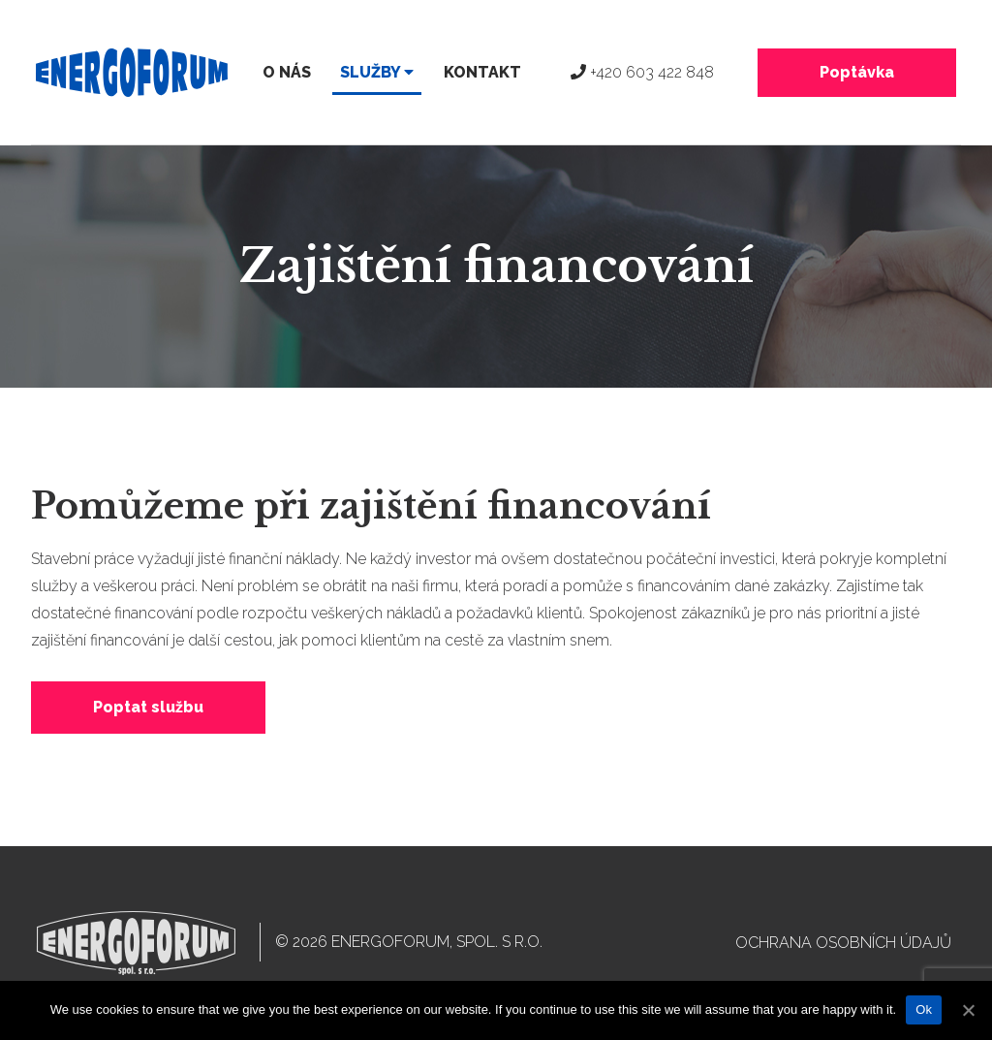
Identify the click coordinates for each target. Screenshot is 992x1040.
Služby (377, 72)
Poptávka (857, 72)
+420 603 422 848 (642, 72)
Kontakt (482, 72)
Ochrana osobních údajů (843, 942)
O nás (287, 72)
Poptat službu (148, 707)
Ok (923, 1009)
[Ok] (967, 1010)
